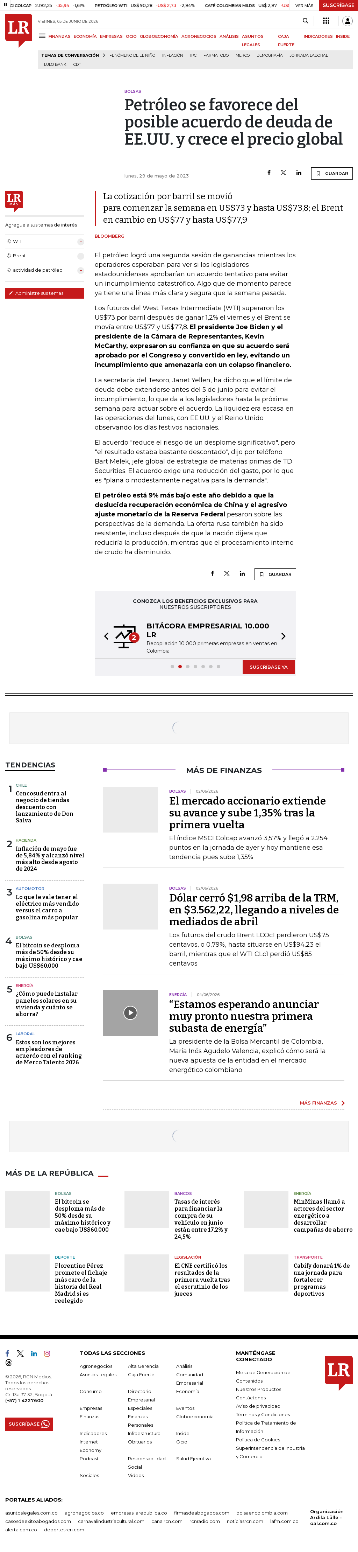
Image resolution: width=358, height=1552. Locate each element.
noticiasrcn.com (245, 1521)
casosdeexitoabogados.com (38, 1521)
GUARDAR (332, 173)
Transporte (308, 1257)
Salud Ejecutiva (193, 1458)
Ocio (181, 1442)
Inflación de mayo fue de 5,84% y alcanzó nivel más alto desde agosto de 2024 (50, 858)
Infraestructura (144, 1433)
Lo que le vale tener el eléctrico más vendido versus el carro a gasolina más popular (47, 907)
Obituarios (140, 1442)
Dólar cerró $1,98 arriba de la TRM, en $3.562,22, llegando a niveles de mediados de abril (254, 910)
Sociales (89, 1475)
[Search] (305, 21)
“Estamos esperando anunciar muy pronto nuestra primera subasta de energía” (244, 1016)
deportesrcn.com (64, 1529)
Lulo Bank (55, 64)
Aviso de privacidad (258, 1406)
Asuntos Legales (98, 1374)
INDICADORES (318, 36)
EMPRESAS (111, 36)
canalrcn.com (166, 1521)
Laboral (25, 1033)
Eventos (185, 1408)
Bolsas (24, 937)
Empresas (91, 1408)
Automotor (30, 888)
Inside (182, 1433)
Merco (243, 55)
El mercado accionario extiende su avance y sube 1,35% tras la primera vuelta (247, 813)
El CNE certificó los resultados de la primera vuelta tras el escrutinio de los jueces (202, 1279)
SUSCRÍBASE (339, 5)
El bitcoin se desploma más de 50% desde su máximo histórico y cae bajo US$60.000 (49, 955)
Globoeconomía (195, 1416)
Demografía (270, 55)
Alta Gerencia (143, 1366)
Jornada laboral (309, 55)
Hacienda (26, 840)
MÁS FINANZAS (318, 1103)
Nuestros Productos (258, 1389)
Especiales (140, 1408)
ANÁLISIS (229, 36)
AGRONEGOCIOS (198, 36)
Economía (187, 1391)
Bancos (183, 1193)
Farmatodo (216, 55)
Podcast (89, 1458)
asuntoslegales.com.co (31, 1513)
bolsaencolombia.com (262, 1513)
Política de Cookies (258, 1439)
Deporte (65, 1257)
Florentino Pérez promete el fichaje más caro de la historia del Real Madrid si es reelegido (81, 1283)
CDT (77, 64)
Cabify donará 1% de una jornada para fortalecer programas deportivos (322, 1279)
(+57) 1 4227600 (24, 1400)
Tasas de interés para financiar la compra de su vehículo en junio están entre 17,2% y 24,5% (201, 1219)
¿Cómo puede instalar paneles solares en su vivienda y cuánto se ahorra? (47, 1003)
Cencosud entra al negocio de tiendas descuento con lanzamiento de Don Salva (44, 807)
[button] (104, 637)
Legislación (187, 1257)
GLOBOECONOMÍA (159, 36)
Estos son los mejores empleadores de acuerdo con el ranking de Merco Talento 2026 (49, 1052)
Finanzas (89, 1416)
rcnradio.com (204, 1521)
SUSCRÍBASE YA (269, 667)
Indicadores (93, 1433)
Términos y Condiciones (263, 1414)
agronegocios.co (84, 1513)
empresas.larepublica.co (139, 1513)
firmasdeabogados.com (201, 1513)
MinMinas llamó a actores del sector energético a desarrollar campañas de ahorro (323, 1215)
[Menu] (43, 36)
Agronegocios (96, 1366)
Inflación (172, 55)
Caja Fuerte (141, 1374)
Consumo (91, 1391)
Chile (21, 785)
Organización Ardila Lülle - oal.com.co (327, 1517)
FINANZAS (60, 36)
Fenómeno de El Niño (132, 55)
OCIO (131, 36)
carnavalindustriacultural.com (111, 1521)
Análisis (184, 1366)
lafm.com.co (284, 1521)
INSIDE (343, 36)
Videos (136, 1475)
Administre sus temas (36, 293)
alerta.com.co (21, 1529)
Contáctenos (251, 1397)
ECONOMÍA (85, 36)
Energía (24, 985)
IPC (193, 55)
